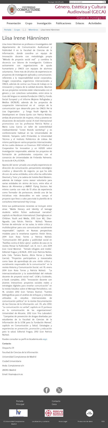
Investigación (44, 23)
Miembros (33, 30)
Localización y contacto (40, 421)
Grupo (28, 23)
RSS (103, 421)
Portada (7, 30)
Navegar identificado (56, 2)
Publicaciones (63, 23)
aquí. (45, 339)
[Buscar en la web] (104, 2)
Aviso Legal (63, 421)
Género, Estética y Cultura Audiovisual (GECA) (80, 9)
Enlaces (80, 23)
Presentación (14, 23)
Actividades (95, 23)
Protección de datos (85, 421)
